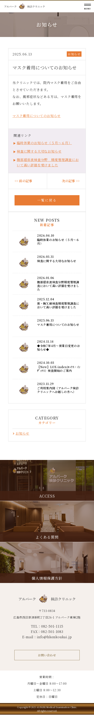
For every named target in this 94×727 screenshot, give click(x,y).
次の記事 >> (70, 181)
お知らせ (74, 54)
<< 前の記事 (23, 181)
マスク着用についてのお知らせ (36, 115)
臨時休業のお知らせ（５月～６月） (44, 143)
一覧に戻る (47, 200)
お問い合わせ (47, 655)
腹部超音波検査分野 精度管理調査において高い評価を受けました (48, 162)
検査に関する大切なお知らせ (39, 151)
